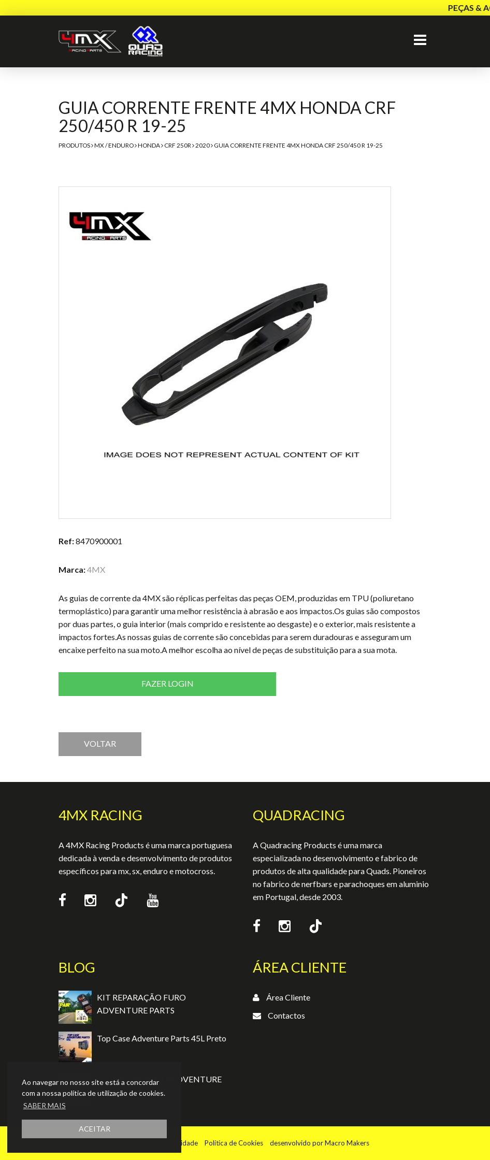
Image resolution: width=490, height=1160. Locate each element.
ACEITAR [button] (94, 1128)
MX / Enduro (114, 145)
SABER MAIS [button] (44, 1105)
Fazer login (167, 683)
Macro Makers (347, 1143)
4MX (96, 569)
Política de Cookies (234, 1143)
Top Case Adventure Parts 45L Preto (161, 1038)
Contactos (286, 1015)
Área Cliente (288, 997)
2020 (202, 145)
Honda (149, 145)
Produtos (74, 145)
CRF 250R (177, 145)
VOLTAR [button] (100, 743)
